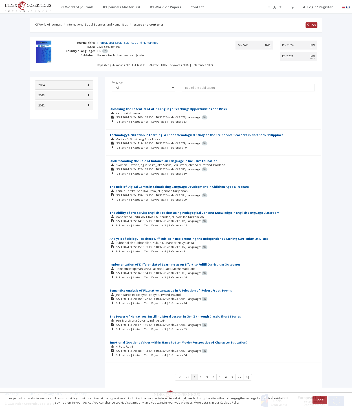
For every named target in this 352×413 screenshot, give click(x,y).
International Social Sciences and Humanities (97, 24)
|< (179, 377)
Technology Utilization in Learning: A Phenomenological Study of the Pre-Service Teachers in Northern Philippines (196, 135)
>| (247, 377)
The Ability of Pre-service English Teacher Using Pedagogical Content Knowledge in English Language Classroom (194, 213)
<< (187, 377)
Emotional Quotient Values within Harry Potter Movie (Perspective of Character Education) (178, 342)
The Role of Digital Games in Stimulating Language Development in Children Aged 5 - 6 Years (179, 187)
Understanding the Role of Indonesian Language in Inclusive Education (164, 161)
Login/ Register (318, 7)
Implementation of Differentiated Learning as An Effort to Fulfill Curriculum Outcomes (175, 264)
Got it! (319, 400)
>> (239, 377)
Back (311, 25)
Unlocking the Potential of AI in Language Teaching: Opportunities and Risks (168, 109)
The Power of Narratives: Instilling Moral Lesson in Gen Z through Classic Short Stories (175, 316)
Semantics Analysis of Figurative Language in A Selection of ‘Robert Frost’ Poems (171, 290)
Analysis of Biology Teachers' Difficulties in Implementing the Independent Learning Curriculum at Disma (189, 239)
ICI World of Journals (48, 24)
